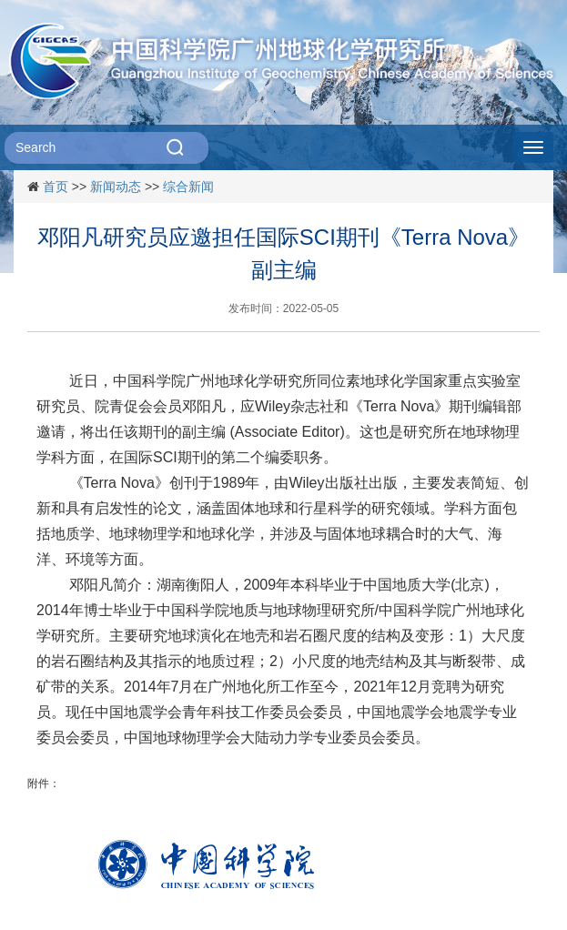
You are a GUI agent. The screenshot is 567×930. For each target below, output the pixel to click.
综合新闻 (188, 186)
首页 (55, 186)
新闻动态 (115, 186)
